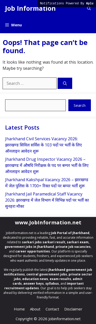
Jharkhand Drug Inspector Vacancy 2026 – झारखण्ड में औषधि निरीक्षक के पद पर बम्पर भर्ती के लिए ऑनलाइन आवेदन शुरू (47, 165)
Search (80, 105)
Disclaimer (73, 308)
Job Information (30, 8)
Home (19, 308)
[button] (89, 8)
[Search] (65, 83)
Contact (52, 308)
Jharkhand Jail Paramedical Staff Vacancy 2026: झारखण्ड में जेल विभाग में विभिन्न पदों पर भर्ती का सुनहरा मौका (47, 200)
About (35, 308)
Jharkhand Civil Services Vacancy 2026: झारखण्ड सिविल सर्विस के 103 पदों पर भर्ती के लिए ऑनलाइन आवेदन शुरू (43, 145)
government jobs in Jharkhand (29, 247)
